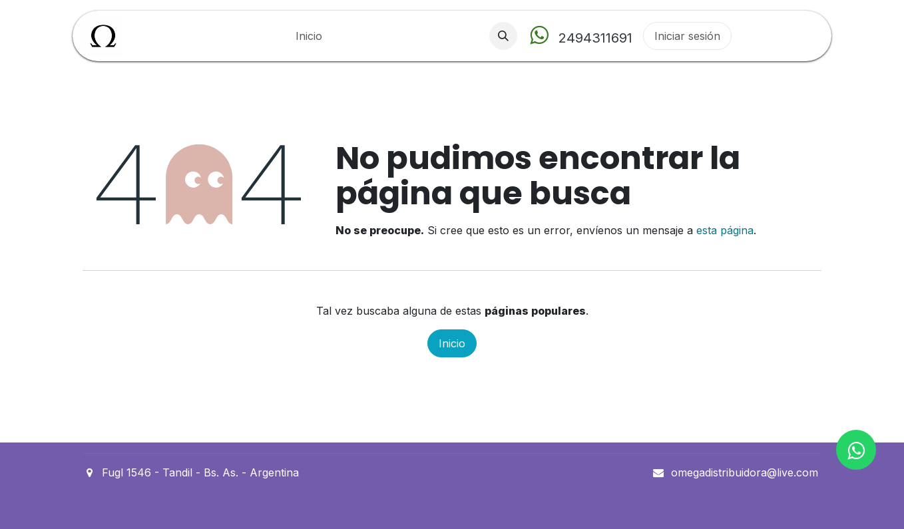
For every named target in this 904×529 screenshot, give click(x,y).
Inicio (452, 343)
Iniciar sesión (687, 36)
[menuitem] (309, 36)
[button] (503, 36)
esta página (725, 230)
